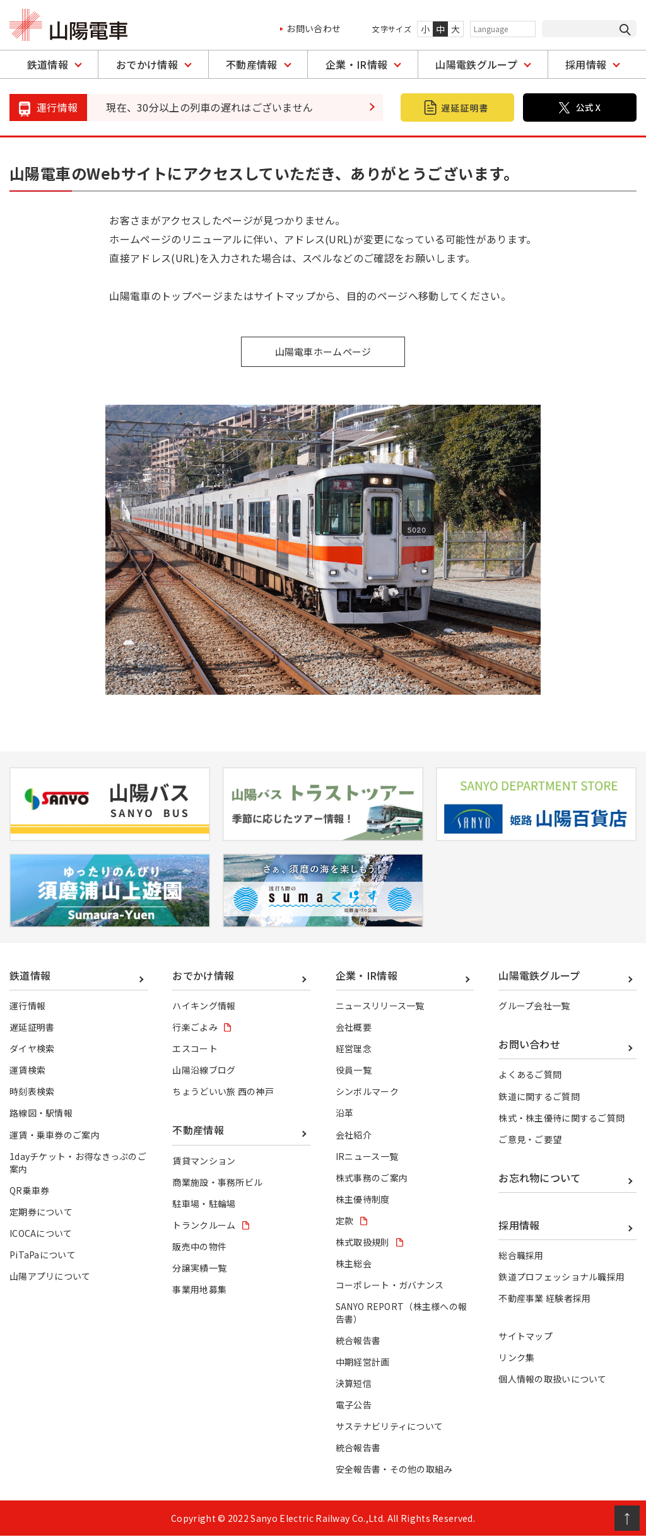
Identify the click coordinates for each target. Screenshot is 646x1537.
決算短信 (354, 1384)
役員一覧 (354, 1071)
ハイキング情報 (203, 1006)
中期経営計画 (363, 1362)
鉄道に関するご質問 (539, 1097)
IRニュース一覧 (367, 1157)
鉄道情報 (47, 64)
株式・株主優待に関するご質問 (561, 1118)
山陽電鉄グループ (476, 64)
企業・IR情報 (356, 64)
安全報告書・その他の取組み (394, 1469)
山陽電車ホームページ (322, 352)
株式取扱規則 (363, 1242)
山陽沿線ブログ (203, 1071)
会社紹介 (354, 1135)
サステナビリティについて (389, 1426)
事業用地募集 (199, 1290)
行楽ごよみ (195, 1028)
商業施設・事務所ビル (217, 1182)
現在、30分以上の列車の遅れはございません (210, 107)
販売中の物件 (199, 1247)
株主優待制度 (363, 1199)
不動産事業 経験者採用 (544, 1298)
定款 (345, 1221)
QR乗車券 (29, 1191)
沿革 (345, 1114)
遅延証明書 (32, 1028)
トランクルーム (203, 1225)
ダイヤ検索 (32, 1049)
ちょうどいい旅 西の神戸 (223, 1092)
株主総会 (354, 1264)
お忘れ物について (539, 1178)
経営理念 (354, 1049)
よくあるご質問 (529, 1075)
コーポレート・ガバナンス (390, 1285)
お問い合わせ (313, 28)
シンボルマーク (367, 1092)
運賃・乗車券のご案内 (54, 1135)
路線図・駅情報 (41, 1114)
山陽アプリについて (50, 1276)
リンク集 (516, 1358)
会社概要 (354, 1028)
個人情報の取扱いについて (552, 1379)
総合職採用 (521, 1256)
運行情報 (27, 1006)
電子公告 (354, 1405)
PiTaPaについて (42, 1255)
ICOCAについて (41, 1233)
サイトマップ (525, 1336)
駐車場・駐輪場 (203, 1204)
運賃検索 (27, 1071)
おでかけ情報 (147, 64)
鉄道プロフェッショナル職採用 (561, 1277)
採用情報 (585, 64)
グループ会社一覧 (534, 1006)
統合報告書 (358, 1341)
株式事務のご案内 (372, 1178)
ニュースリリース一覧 (380, 1006)
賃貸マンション (203, 1161)
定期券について (41, 1212)
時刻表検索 (32, 1092)
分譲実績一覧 (199, 1268)
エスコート (195, 1049)
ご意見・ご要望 (529, 1140)
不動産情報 (252, 64)
